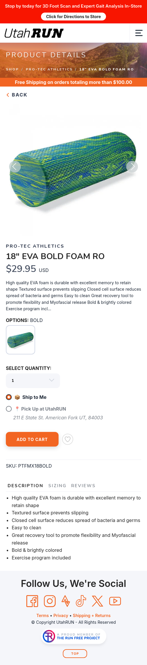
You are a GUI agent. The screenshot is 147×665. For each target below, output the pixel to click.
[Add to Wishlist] (67, 439)
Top (75, 654)
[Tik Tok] (81, 601)
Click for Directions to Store (73, 16)
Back (17, 95)
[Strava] (66, 601)
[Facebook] (32, 601)
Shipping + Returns (92, 615)
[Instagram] (50, 601)
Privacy (60, 615)
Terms (42, 615)
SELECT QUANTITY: (28, 368)
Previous (15, 167)
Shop (12, 69)
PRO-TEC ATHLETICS (49, 69)
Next (132, 167)
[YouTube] (115, 601)
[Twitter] (97, 601)
